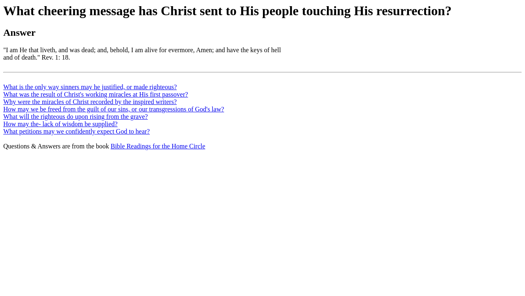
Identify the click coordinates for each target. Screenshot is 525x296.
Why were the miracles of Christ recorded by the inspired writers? (90, 101)
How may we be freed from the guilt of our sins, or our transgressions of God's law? (113, 109)
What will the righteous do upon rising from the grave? (75, 116)
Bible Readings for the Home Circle (158, 146)
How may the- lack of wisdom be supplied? (60, 123)
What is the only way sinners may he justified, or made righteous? (90, 86)
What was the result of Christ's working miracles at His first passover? (95, 94)
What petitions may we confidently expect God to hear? (76, 131)
